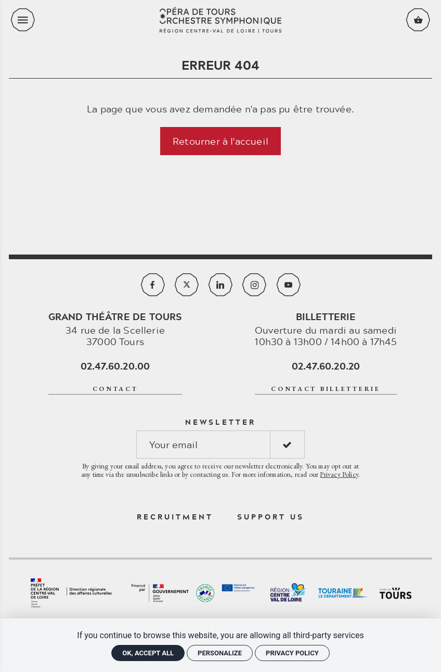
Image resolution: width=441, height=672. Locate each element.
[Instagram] (254, 285)
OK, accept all (148, 653)
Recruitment (175, 517)
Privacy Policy (339, 474)
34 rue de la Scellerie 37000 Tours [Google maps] (115, 329)
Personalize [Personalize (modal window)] (220, 653)
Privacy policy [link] (292, 653)
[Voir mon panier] (418, 20)
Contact (115, 389)
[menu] (23, 20)
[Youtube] (289, 285)
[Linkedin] (220, 285)
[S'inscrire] (287, 444)
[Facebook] (153, 285)
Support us (271, 517)
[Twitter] (187, 285)
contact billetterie (326, 389)
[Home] (220, 20)
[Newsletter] (203, 444)
